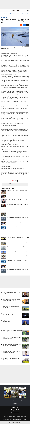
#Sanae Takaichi (19, 13)
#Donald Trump (25, 13)
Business (10, 415)
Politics (4, 415)
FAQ (22, 419)
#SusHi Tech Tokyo (7, 13)
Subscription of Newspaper (15, 412)
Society (7, 415)
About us (4, 419)
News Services (17, 415)
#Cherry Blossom (13, 13)
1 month (7, 234)
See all (11, 234)
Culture (14, 416)
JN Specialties (18, 416)
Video (25, 416)
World (13, 415)
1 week (4, 234)
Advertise (25, 419)
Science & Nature (9, 416)
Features (22, 416)
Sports (5, 416)
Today (2, 234)
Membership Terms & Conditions (10, 419)
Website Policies (18, 419)
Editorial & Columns (23, 415)
